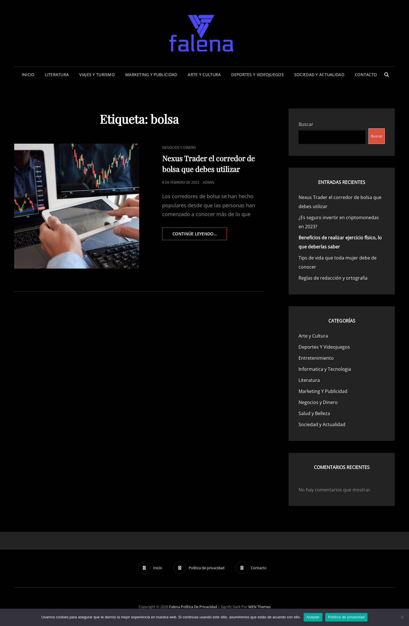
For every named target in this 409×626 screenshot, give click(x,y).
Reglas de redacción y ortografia (333, 278)
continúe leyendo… (199, 235)
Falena (174, 606)
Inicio (28, 74)
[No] (402, 617)
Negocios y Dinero (179, 147)
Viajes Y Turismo (97, 74)
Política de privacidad (199, 606)
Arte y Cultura (204, 74)
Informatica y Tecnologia (325, 369)
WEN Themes (259, 606)
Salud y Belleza (314, 413)
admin (208, 182)
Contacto (366, 74)
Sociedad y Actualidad (319, 74)
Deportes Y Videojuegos (257, 74)
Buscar (306, 124)
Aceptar (313, 617)
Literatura (57, 74)
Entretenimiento (316, 358)
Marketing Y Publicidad (151, 74)
